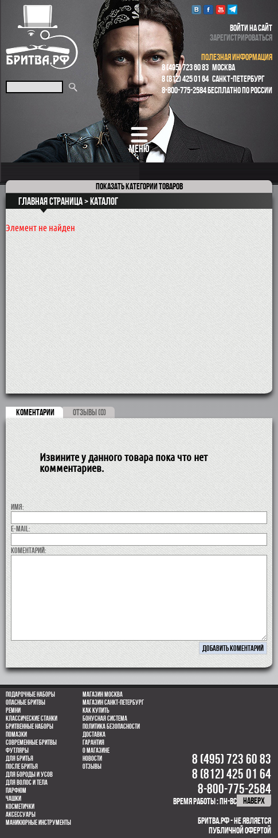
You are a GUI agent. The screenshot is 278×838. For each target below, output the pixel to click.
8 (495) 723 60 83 (185, 67)
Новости (92, 758)
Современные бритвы (31, 742)
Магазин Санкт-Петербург (113, 702)
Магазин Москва (103, 694)
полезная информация (236, 57)
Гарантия (93, 742)
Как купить (96, 710)
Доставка (94, 734)
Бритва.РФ (42, 37)
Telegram (232, 9)
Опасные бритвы (25, 702)
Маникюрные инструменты (38, 823)
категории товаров (139, 186)
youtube (220, 9)
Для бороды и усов (29, 775)
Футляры (17, 750)
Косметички (20, 807)
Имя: (17, 506)
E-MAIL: (20, 528)
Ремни (13, 710)
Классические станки (31, 718)
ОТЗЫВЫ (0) (89, 412)
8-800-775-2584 (184, 90)
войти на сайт (251, 28)
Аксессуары (21, 815)
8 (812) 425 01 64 (185, 79)
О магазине (96, 750)
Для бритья (19, 758)
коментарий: (28, 550)
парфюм (16, 791)
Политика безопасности (111, 726)
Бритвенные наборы (29, 726)
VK (196, 9)
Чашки (13, 799)
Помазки (16, 734)
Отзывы (92, 766)
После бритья (22, 766)
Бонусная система (105, 718)
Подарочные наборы (30, 694)
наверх (254, 800)
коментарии (35, 412)
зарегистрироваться (241, 37)
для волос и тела (27, 783)
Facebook (208, 9)
